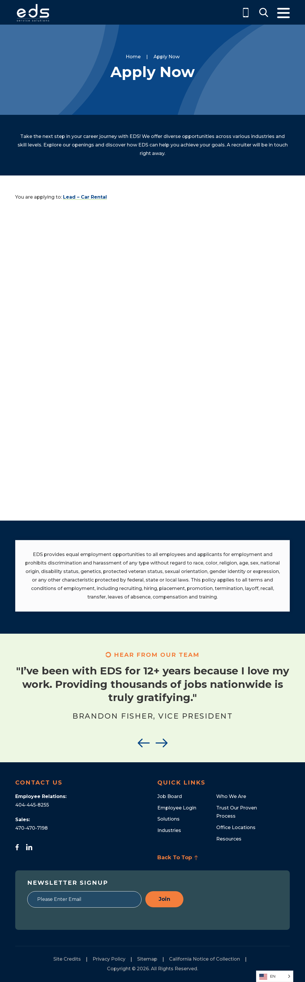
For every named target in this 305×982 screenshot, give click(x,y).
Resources (228, 839)
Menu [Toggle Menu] (283, 13)
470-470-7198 (31, 828)
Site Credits (67, 959)
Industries (169, 830)
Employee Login (176, 808)
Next (162, 743)
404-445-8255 (32, 805)
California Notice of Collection (204, 959)
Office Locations (235, 827)
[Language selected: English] (274, 976)
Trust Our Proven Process (236, 812)
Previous (144, 743)
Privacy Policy (109, 959)
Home (133, 56)
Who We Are (231, 796)
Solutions (168, 819)
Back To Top (177, 857)
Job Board (169, 796)
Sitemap (147, 959)
